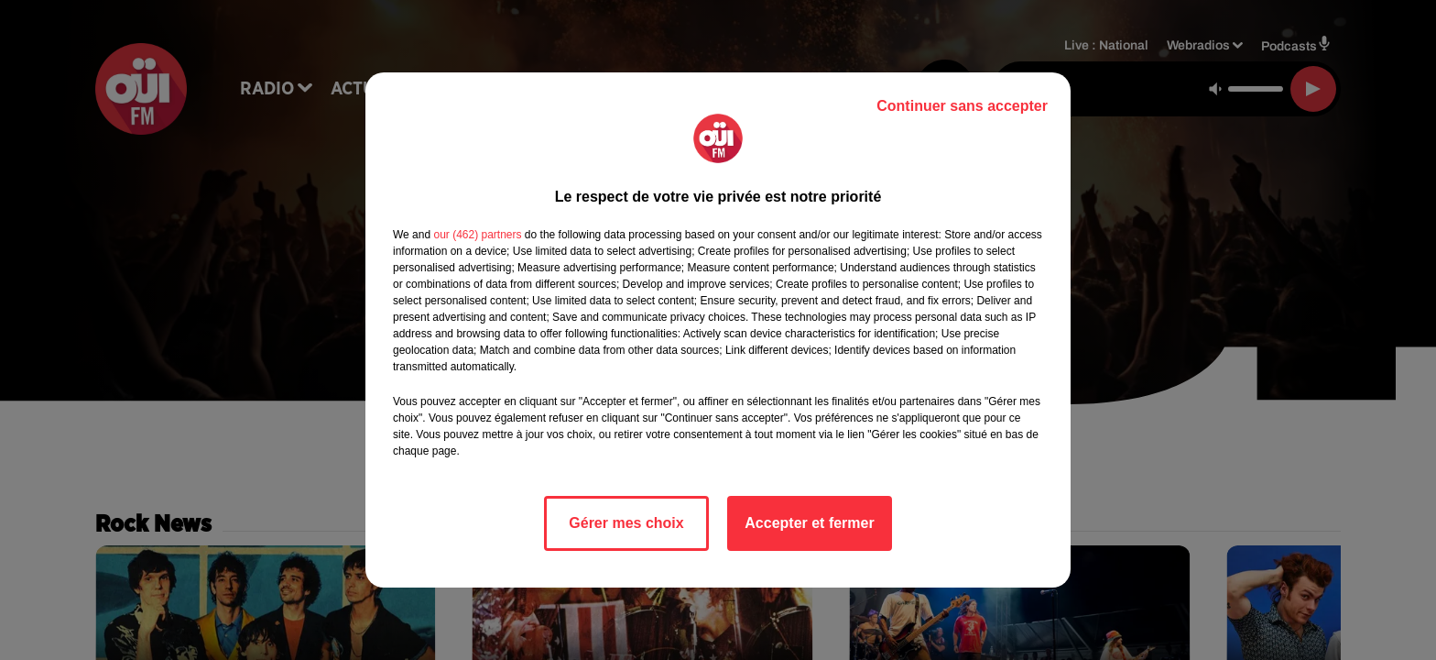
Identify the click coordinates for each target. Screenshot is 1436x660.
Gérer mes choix (626, 523)
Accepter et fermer (809, 523)
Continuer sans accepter (962, 106)
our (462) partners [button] (477, 234)
